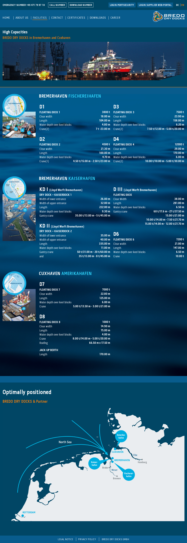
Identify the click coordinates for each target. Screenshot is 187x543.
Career (115, 17)
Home (6, 17)
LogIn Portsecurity (122, 5)
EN (182, 5)
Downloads (98, 17)
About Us (22, 17)
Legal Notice (65, 539)
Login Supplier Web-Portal (155, 5)
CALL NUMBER (57, 5)
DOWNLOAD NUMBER (81, 5)
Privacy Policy (87, 539)
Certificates (76, 17)
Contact (57, 17)
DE (177, 5)
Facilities (40, 17)
